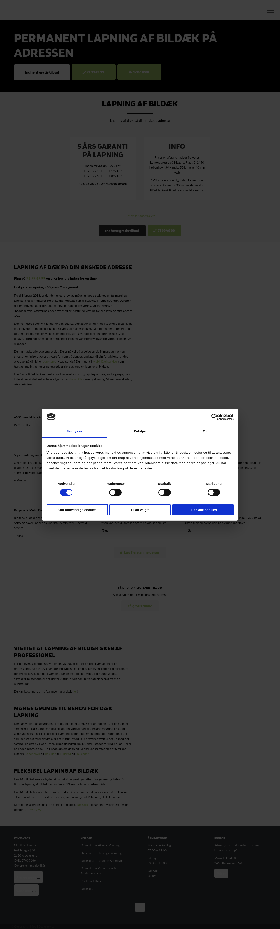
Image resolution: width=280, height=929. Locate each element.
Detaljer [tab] (140, 431)
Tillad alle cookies (203, 510)
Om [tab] (205, 431)
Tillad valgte (140, 510)
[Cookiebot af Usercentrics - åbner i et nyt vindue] (214, 417)
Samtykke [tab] (74, 431)
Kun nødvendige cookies (77, 510)
